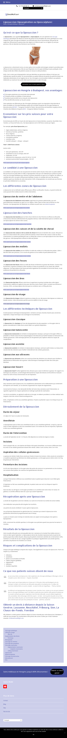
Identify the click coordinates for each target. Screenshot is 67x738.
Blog (4, 704)
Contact (5, 700)
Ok (33, 734)
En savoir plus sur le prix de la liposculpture (17, 162)
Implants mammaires (16, 649)
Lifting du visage (10, 632)
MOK (24, 109)
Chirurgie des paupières (12, 643)
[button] (6, 2)
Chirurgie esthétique (12, 24)
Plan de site (6, 711)
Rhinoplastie (8, 640)
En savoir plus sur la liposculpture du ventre (17, 208)
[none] (33, 8)
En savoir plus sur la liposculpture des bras (17, 289)
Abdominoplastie (10, 654)
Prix (6, 660)
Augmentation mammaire (15, 647)
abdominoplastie (50, 204)
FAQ (4, 708)
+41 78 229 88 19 (23, 6)
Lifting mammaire (13, 651)
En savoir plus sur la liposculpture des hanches (18, 224)
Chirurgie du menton (11, 641)
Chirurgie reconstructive (12, 656)
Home (4, 24)
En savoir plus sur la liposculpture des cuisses (18, 242)
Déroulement (9, 658)
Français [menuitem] (26, 8)
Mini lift (10, 634)
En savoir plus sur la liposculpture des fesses (17, 274)
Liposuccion (8, 652)
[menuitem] (33, 8)
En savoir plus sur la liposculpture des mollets (18, 256)
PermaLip (10, 638)
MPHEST (14, 107)
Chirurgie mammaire (11, 645)
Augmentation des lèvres (12, 636)
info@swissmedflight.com (43, 6)
